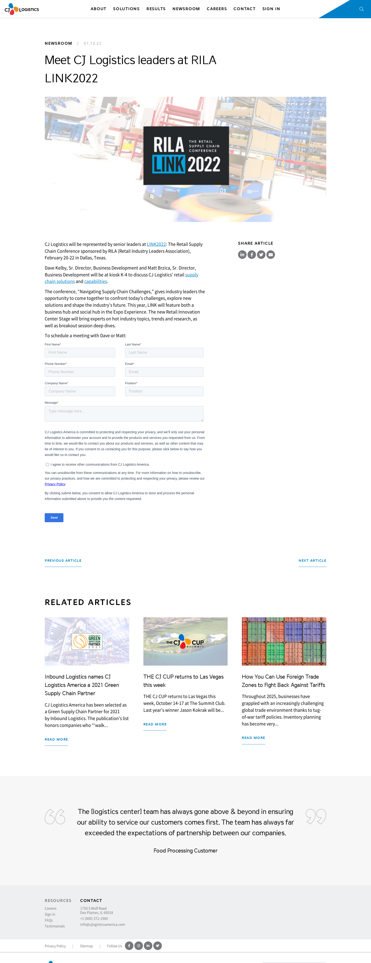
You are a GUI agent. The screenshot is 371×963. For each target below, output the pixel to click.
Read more (56, 739)
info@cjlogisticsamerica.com (102, 924)
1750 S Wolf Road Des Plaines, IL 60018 (96, 910)
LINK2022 (156, 244)
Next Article (312, 560)
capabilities (95, 281)
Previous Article (63, 560)
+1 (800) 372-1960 (94, 918)
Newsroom (58, 43)
